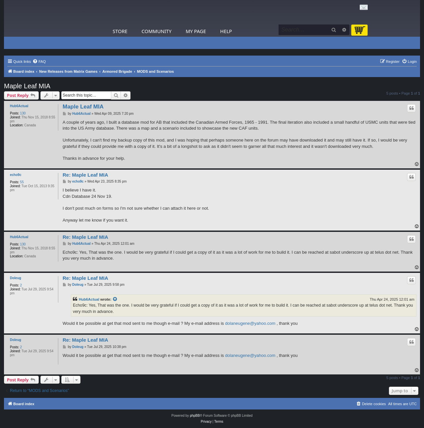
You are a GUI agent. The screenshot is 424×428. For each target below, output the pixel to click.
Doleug (15, 278)
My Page (196, 31)
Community (156, 31)
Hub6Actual (19, 106)
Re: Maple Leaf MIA (85, 175)
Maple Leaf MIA (27, 86)
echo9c (15, 175)
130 (23, 113)
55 (22, 182)
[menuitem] (39, 61)
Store (120, 31)
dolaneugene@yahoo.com (250, 323)
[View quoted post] (115, 299)
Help (226, 31)
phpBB (195, 415)
